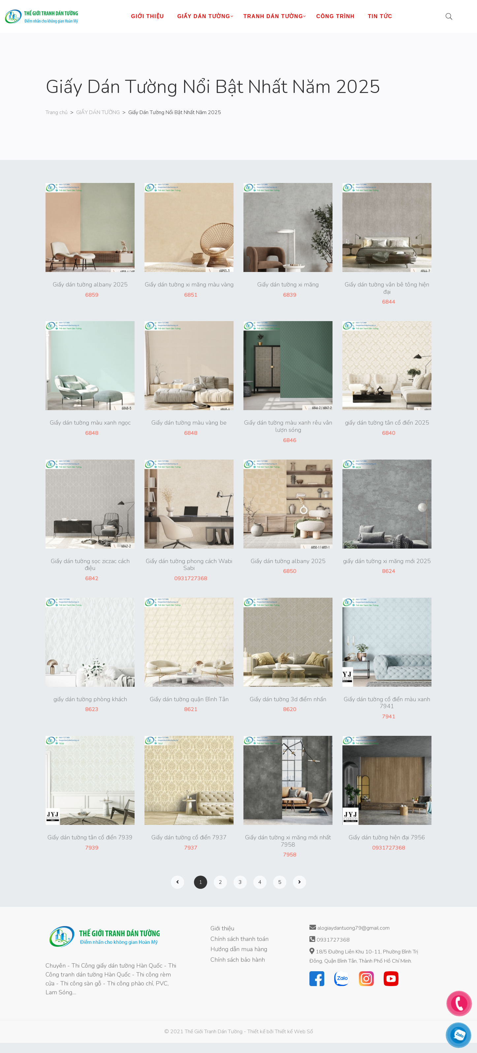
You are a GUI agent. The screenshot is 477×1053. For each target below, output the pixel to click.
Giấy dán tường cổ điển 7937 (189, 837)
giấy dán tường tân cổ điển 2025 (387, 423)
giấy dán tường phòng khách (90, 699)
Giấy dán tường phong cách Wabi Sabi (189, 565)
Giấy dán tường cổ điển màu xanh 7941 (387, 703)
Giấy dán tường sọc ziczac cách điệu (90, 565)
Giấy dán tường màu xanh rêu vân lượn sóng (288, 426)
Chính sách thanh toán (239, 939)
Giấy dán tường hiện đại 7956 (387, 837)
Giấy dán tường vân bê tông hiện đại (387, 288)
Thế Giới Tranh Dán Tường (213, 1031)
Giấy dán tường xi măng (288, 284)
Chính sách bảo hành (237, 960)
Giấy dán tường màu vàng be (189, 423)
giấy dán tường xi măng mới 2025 (387, 561)
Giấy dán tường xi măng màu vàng (189, 284)
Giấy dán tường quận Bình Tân (189, 699)
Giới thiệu (222, 928)
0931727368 (329, 940)
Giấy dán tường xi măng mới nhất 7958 (288, 841)
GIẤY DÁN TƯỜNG (98, 112)
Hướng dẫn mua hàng (238, 949)
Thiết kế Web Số (294, 1031)
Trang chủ (57, 112)
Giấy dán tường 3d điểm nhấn (288, 699)
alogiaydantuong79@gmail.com (349, 928)
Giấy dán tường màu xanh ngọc (90, 423)
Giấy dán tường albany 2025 (90, 284)
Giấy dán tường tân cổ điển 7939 (90, 837)
